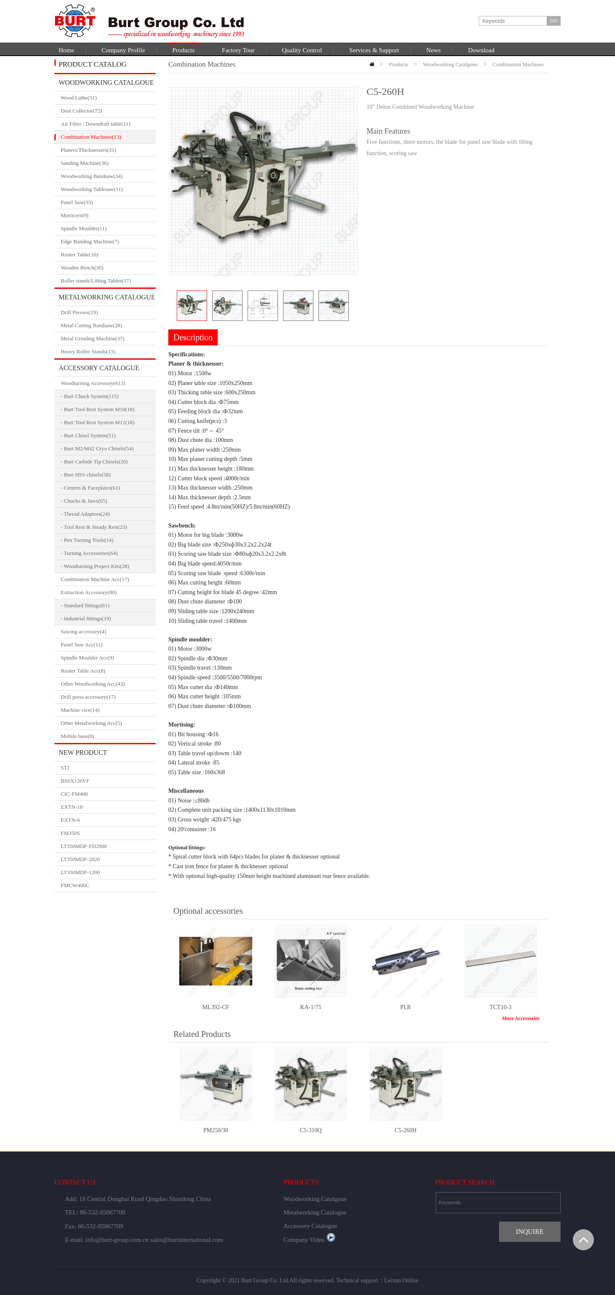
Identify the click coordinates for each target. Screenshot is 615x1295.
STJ (65, 768)
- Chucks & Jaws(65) (84, 501)
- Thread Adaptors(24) (85, 514)
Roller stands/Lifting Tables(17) (108, 281)
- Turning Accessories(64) (89, 553)
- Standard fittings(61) (85, 605)
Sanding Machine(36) (108, 163)
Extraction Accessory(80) (108, 592)
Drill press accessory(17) (108, 697)
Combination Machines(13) (108, 137)
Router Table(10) (108, 254)
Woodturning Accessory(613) (108, 383)
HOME (371, 64)
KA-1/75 (310, 1007)
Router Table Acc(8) (108, 671)
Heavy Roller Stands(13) (108, 351)
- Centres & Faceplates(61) (90, 488)
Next (354, 305)
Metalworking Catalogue (107, 297)
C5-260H (405, 1130)
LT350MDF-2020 (80, 859)
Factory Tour (238, 50)
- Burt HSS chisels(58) (86, 474)
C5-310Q (310, 1130)
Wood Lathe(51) (108, 98)
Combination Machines (518, 64)
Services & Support (374, 50)
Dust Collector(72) (108, 111)
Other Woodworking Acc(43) (108, 684)
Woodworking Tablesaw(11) (108, 189)
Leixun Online (401, 1280)
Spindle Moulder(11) (108, 228)
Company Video (309, 1239)
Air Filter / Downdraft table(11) (108, 124)
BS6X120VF (75, 781)
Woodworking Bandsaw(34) (108, 176)
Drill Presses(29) (108, 312)
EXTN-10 (72, 807)
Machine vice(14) (108, 710)
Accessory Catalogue (99, 368)
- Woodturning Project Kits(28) (95, 566)
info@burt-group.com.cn (117, 1239)
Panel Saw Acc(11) (108, 644)
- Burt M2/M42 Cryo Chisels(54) (97, 448)
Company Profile (123, 50)
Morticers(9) (108, 215)
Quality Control (302, 50)
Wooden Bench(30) (108, 267)
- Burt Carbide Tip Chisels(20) (94, 461)
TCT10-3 (500, 1007)
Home (66, 50)
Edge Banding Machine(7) (108, 241)
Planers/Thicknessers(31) (108, 150)
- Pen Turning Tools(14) (87, 540)
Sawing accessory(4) (108, 631)
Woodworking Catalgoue (106, 82)
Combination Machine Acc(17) (108, 579)
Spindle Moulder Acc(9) (108, 658)
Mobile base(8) (108, 736)
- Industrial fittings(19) (86, 618)
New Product (83, 752)
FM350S (70, 833)
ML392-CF (215, 1007)
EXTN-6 (70, 820)
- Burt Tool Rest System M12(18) (98, 422)
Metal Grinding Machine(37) (108, 338)
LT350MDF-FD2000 (84, 846)
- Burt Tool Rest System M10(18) (98, 409)
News (433, 50)
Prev (171, 305)
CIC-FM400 (74, 794)
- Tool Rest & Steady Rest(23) (94, 527)
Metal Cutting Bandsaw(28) (108, 325)
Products (184, 50)
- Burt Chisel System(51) (88, 435)
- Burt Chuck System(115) (90, 396)
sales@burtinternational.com (186, 1239)
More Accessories (520, 1018)
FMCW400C (75, 885)
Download (481, 50)
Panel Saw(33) (108, 202)
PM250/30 (215, 1130)
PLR (405, 1007)
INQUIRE (530, 1231)
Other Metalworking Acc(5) (108, 723)
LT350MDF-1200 (80, 872)
